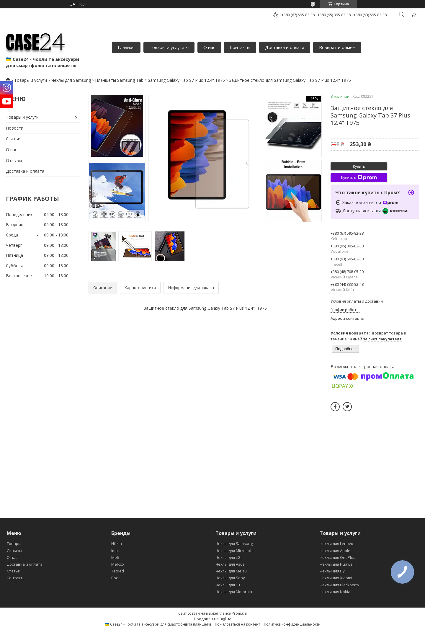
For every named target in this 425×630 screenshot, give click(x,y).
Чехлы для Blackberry (339, 584)
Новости (14, 128)
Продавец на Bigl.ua (212, 618)
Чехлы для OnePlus (337, 557)
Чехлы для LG (228, 557)
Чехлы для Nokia (335, 591)
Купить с (359, 177)
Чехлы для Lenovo (336, 543)
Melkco (117, 564)
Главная (126, 47)
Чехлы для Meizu (231, 571)
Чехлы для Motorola (233, 591)
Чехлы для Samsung (71, 80)
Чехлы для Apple (335, 550)
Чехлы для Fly (332, 571)
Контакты (240, 47)
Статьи (13, 138)
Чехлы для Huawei (337, 564)
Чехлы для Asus (230, 564)
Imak (115, 550)
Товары (14, 543)
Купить (359, 166)
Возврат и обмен (337, 47)
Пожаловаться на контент (237, 624)
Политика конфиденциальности (292, 624)
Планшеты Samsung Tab (119, 80)
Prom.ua (239, 613)
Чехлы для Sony (230, 577)
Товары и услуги (166, 47)
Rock (115, 577)
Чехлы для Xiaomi (336, 577)
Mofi (115, 557)
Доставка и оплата (284, 47)
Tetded (117, 571)
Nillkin (116, 543)
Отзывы (14, 160)
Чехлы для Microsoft (234, 550)
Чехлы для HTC (229, 584)
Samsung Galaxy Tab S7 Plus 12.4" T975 (186, 80)
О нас (209, 47)
